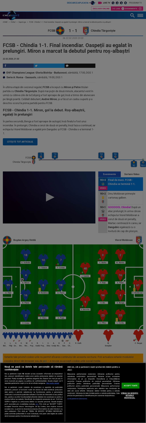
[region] (73, 393)
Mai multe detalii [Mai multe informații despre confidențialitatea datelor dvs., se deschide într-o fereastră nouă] (52, 383)
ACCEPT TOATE (130, 386)
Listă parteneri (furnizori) (77, 399)
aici (37, 404)
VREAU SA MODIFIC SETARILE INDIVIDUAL (129, 395)
